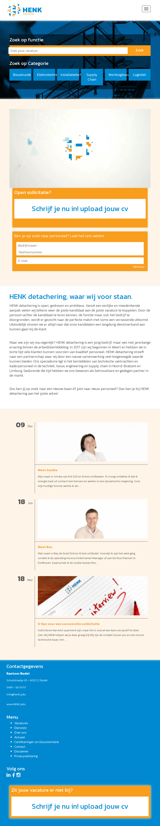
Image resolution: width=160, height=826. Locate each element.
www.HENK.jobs (16, 704)
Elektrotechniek (46, 74)
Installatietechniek (70, 74)
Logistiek (139, 74)
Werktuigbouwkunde (117, 74)
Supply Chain (91, 77)
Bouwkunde (22, 74)
